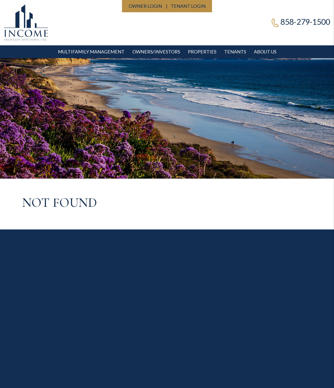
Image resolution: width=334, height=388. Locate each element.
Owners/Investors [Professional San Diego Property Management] (156, 51)
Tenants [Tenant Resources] (235, 51)
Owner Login (145, 6)
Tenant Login (188, 6)
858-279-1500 (305, 21)
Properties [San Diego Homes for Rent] (202, 51)
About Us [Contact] (265, 51)
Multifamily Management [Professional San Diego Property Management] (91, 51)
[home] (26, 22)
